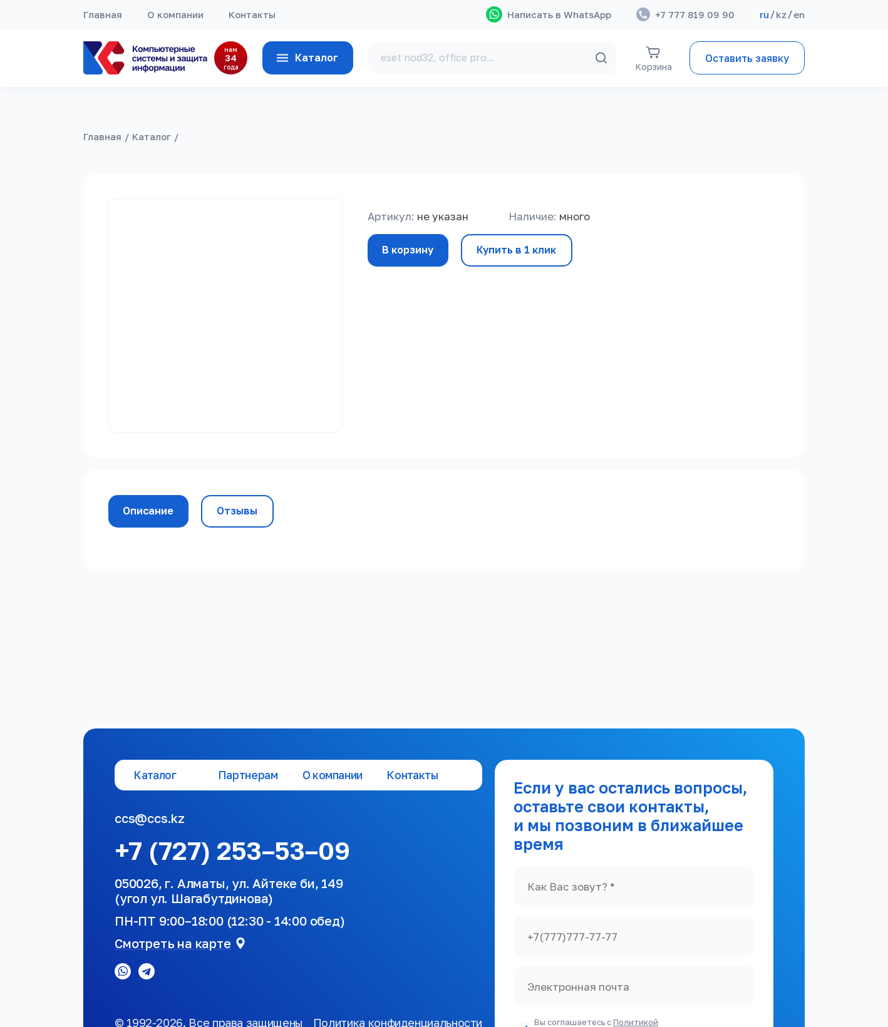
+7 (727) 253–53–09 (232, 850)
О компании (175, 14)
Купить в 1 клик (517, 250)
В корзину (408, 250)
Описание (148, 511)
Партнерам (248, 775)
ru (764, 14)
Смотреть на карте (173, 943)
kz (781, 14)
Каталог (306, 58)
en (799, 14)
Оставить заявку (747, 58)
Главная (102, 14)
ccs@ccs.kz (150, 817)
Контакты (252, 14)
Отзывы (238, 511)
